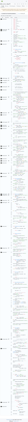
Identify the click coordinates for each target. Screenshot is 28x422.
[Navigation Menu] (26, 1)
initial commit (4, 19)
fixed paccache (4, 97)
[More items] (27, 6)
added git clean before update (7, 248)
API (17, 421)
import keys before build (6, 86)
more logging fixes (5, 80)
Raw (2, 17)
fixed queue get (4, 29)
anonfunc (4, 3)
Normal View (7, 17)
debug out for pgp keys (6, 200)
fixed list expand (4, 122)
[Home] (2, 1)
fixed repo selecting (5, 339)
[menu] (11, 421)
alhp (8, 3)
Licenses (15, 421)
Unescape (15, 17)
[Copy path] (24, 13)
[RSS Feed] (15, 4)
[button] (8, 29)
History (11, 17)
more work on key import (6, 195)
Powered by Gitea (9, 419)
